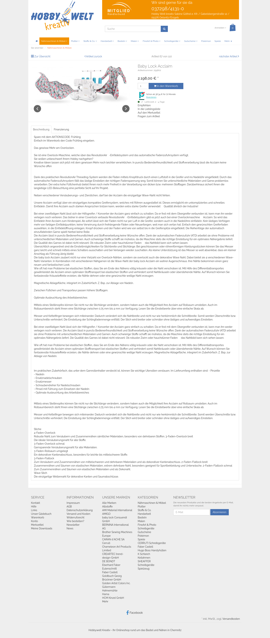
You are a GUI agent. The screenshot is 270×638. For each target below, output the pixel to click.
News (70, 529)
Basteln (122, 41)
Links (34, 510)
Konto (34, 521)
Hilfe (33, 507)
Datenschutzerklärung (80, 510)
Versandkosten (231, 619)
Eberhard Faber (111, 565)
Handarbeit (107, 41)
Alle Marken (109, 503)
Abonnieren (219, 512)
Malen (135, 41)
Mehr (228, 41)
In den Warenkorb (166, 86)
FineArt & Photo (152, 41)
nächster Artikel (228, 56)
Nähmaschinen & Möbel (54, 41)
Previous (37, 112)
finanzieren (151, 97)
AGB (69, 507)
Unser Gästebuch (41, 514)
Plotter (75, 41)
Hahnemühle (109, 591)
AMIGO (106, 514)
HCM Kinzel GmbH (113, 598)
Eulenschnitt (109, 569)
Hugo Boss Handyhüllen (152, 550)
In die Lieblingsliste (149, 109)
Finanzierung (61, 130)
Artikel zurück (94, 56)
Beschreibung (41, 130)
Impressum (73, 503)
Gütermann (108, 587)
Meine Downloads (41, 529)
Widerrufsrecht (75, 518)
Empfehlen (144, 105)
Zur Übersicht (42, 56)
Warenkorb (37, 518)
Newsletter (73, 525)
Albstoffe (107, 507)
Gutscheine (191, 41)
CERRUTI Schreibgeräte (152, 543)
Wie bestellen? (75, 521)
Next (126, 112)
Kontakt (35, 503)
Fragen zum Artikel (149, 116)
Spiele (218, 41)
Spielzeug (143, 569)
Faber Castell (109, 572)
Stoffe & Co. (90, 41)
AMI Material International (117, 510)
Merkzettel (37, 525)
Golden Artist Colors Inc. (116, 583)
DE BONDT (108, 561)
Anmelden (220, 28)
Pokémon (206, 41)
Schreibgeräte (172, 41)
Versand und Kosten (78, 514)
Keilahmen (144, 558)
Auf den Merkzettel (149, 112)
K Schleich (144, 554)
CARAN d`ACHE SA (113, 539)
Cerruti (106, 543)
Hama (105, 594)
